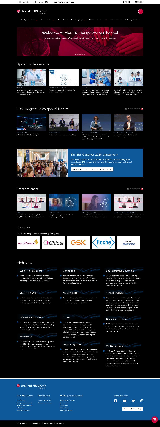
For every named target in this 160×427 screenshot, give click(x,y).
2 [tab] (78, 54)
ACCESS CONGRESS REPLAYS (92, 169)
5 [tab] (84, 54)
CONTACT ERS (132, 409)
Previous (126, 109)
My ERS (128, 2)
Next (142, 109)
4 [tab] (82, 54)
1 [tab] (76, 54)
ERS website (24, 2)
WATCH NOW (86, 47)
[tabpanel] (31, 82)
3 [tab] (80, 54)
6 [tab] (139, 109)
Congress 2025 (41, 2)
